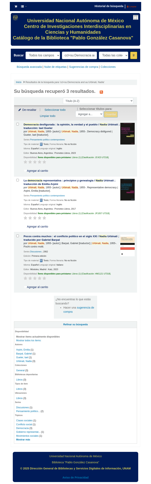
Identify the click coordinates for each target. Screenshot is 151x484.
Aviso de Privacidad (76, 477)
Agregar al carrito (36, 170)
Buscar (19, 55)
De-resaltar (27, 109)
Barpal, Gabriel (24, 353)
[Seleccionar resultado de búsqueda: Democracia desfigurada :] (17, 124)
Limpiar (131, 6)
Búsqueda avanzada (29, 66)
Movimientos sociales (27, 436)
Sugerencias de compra (83, 66)
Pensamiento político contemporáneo (47, 139)
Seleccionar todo (54, 109)
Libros (19, 379)
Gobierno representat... (28, 432)
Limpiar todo (47, 116)
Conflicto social (24, 424)
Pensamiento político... (28, 411)
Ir (134, 55)
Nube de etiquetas (55, 66)
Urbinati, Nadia (24, 361)
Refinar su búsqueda (75, 324)
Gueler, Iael (22, 357)
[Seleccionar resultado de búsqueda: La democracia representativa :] (17, 180)
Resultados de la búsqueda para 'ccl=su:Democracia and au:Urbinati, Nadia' (65, 82)
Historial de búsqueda (109, 6)
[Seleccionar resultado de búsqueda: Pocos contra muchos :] (17, 236)
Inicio (18, 82)
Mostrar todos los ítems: (28, 340)
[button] (16, 6)
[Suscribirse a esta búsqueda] (101, 91)
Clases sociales (24, 420)
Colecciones (108, 66)
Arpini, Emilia (23, 349)
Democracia (22, 428)
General (20, 370)
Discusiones (22, 407)
